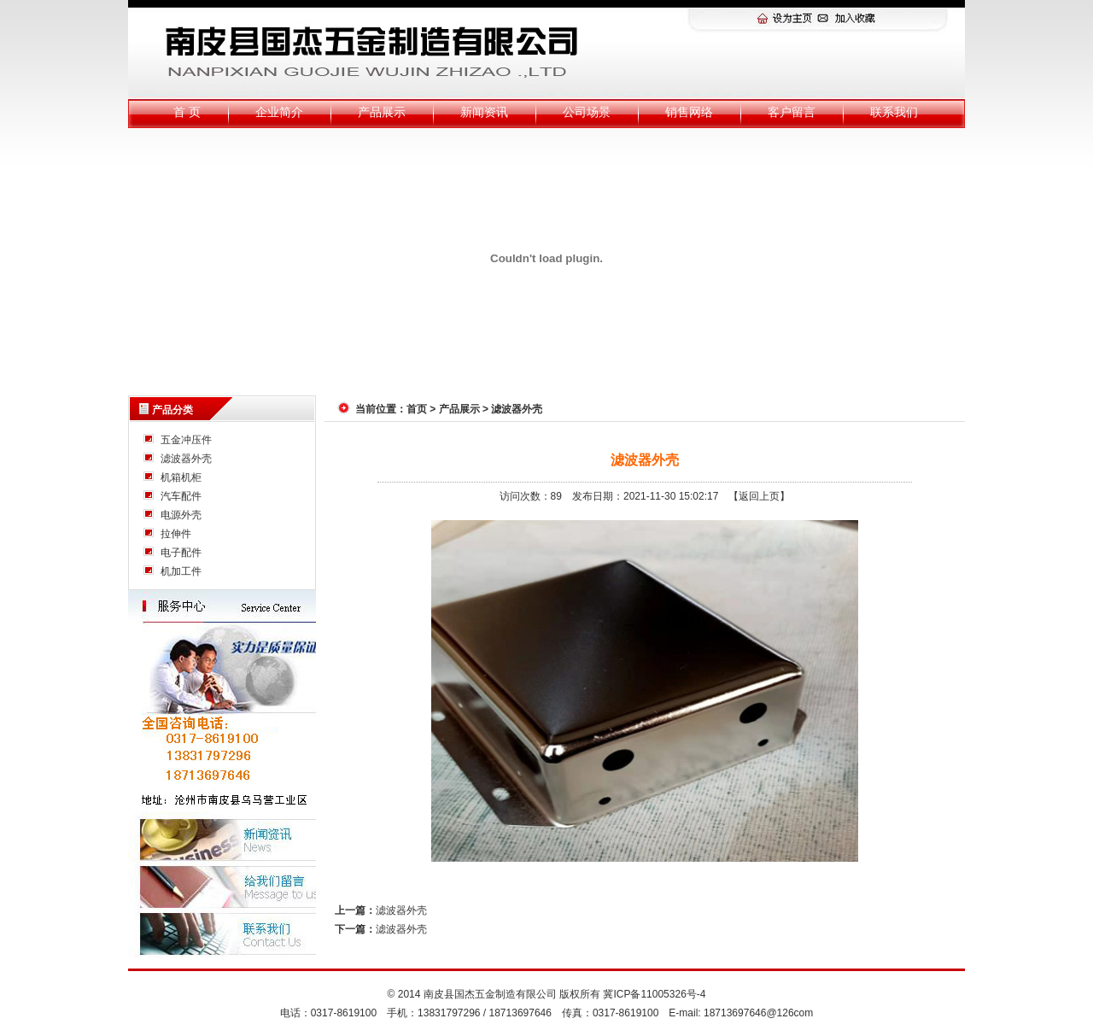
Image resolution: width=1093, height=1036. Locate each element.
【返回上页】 (759, 496)
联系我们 (894, 112)
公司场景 (587, 112)
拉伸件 (176, 534)
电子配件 (181, 553)
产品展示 (382, 112)
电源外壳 (181, 515)
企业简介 (279, 112)
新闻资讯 (484, 112)
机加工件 (181, 571)
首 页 (187, 112)
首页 (416, 409)
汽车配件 (181, 496)
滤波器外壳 (186, 459)
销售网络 (689, 112)
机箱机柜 (181, 477)
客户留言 (791, 112)
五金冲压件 (186, 440)
